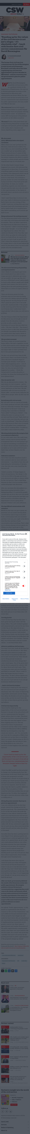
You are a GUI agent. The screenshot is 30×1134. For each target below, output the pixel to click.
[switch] (24, 566)
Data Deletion (5, 598)
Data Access (15, 598)
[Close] (26, 534)
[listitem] (15, 562)
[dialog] (15, 567)
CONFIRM (9, 593)
